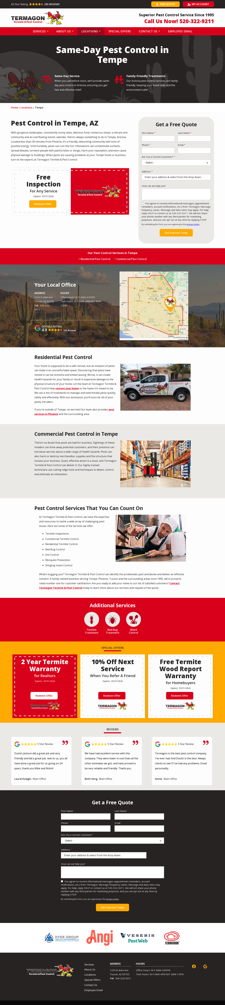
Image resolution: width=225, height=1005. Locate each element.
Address (146, 171)
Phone (145, 144)
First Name (148, 132)
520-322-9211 (123, 978)
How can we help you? (154, 185)
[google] (205, 966)
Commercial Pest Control (132, 259)
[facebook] (194, 966)
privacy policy (193, 224)
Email (180, 144)
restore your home (67, 388)
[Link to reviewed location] (41, 744)
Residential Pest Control (95, 259)
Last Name (184, 132)
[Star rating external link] (61, 4)
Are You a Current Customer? (157, 156)
